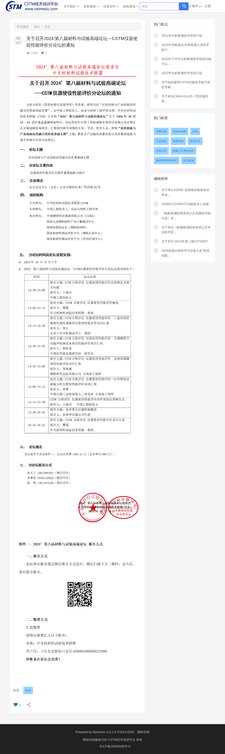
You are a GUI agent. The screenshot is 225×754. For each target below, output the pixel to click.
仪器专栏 (111, 6)
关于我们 (71, 6)
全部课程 (91, 6)
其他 (28, 690)
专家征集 (161, 131)
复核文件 (195, 141)
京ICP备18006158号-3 (114, 746)
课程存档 (143, 732)
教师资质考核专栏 (166, 160)
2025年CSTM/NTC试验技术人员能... (186, 204)
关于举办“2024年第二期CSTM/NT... (185, 241)
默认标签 (188, 160)
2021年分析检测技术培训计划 (181, 35)
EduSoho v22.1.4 (104, 732)
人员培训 (161, 141)
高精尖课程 (179, 131)
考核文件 (161, 150)
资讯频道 (22, 26)
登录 (195, 6)
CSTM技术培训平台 (122, 739)
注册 (208, 6)
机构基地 (130, 6)
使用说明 (178, 141)
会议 (37, 26)
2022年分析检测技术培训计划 (181, 73)
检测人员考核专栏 (183, 150)
